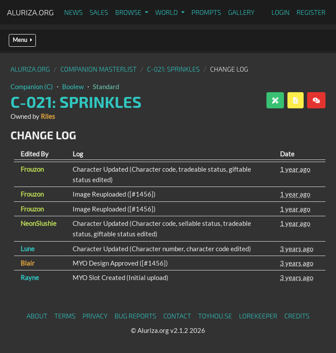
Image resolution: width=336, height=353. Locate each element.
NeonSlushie (38, 223)
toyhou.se (215, 316)
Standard (106, 86)
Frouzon (32, 169)
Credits (297, 316)
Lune (28, 249)
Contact (177, 316)
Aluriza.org (30, 12)
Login (280, 12)
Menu (22, 40)
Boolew (73, 86)
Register (311, 12)
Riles (48, 116)
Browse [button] (129, 12)
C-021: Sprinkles (173, 69)
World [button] (167, 12)
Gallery (241, 12)
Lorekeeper (258, 316)
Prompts (206, 12)
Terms (64, 316)
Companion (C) (31, 86)
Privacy (95, 316)
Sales (99, 12)
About (37, 316)
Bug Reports (136, 316)
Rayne (30, 277)
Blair (28, 263)
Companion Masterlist (98, 69)
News (73, 12)
